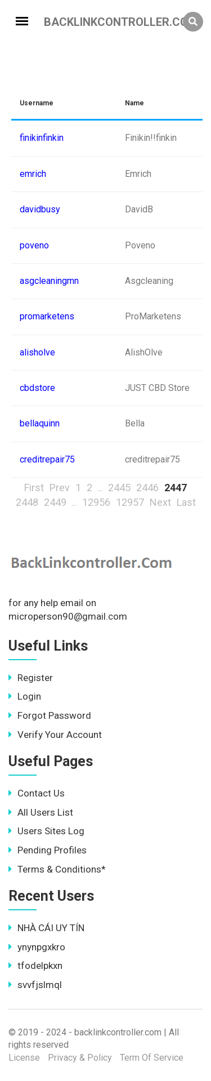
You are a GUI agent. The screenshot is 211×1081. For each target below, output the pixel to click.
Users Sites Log (46, 831)
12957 (130, 502)
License (24, 1057)
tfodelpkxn (35, 965)
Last (186, 502)
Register (30, 677)
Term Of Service (151, 1057)
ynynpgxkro (36, 947)
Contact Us (36, 793)
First (34, 487)
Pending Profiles (47, 850)
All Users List (40, 812)
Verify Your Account (55, 734)
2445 (119, 487)
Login (24, 696)
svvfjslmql (35, 984)
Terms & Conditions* (57, 869)
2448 (27, 502)
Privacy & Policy (80, 1057)
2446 (147, 487)
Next (160, 502)
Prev (60, 487)
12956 (96, 502)
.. (100, 487)
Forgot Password (49, 715)
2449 (55, 502)
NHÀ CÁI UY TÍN (46, 927)
